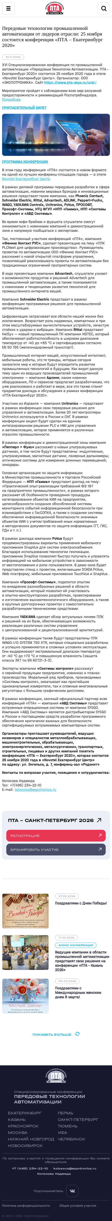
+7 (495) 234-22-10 (30, 1168)
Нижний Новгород (31, 1139)
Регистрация (25, 836)
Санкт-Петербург (78, 1120)
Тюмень (68, 1126)
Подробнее (11, 99)
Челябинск (71, 1139)
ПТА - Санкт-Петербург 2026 (51, 820)
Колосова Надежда (54, 1174)
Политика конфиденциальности (26, 1206)
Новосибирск (25, 1146)
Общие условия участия (77, 1206)
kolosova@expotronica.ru (35, 789)
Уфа (62, 1133)
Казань (17, 1120)
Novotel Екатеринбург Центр (26, 179)
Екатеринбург (25, 1113)
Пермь (65, 1113)
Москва (17, 1133)
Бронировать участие (35, 850)
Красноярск (23, 1126)
